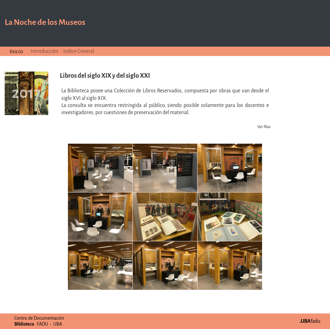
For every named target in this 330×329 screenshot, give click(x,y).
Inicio (16, 51)
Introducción (44, 51)
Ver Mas (263, 126)
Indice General (78, 51)
